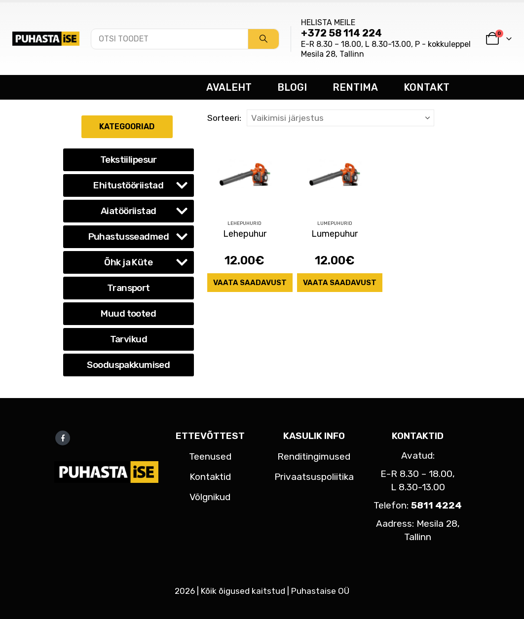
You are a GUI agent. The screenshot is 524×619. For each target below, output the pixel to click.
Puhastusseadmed (128, 236)
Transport (128, 287)
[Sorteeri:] (340, 117)
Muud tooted (128, 313)
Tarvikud (128, 339)
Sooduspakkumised (128, 364)
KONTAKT (426, 87)
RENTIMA (355, 87)
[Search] (263, 39)
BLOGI (292, 87)
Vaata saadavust (250, 282)
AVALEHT (229, 87)
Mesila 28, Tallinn (332, 54)
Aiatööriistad (128, 211)
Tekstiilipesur (128, 159)
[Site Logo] (45, 38)
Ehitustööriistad (128, 185)
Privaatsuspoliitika (314, 476)
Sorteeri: (224, 118)
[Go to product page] (244, 173)
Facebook (62, 438)
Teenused (210, 456)
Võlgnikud (209, 497)
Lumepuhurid (334, 223)
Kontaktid (210, 476)
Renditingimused (313, 456)
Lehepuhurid (244, 223)
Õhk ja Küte (128, 262)
